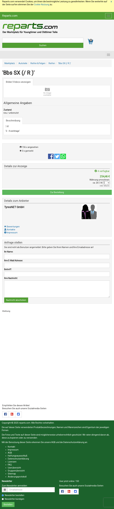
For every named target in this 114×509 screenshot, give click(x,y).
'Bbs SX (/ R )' (64, 63)
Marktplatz (9, 63)
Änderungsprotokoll (17, 476)
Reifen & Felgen (38, 63)
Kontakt (11, 447)
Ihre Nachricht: (11, 278)
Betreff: (8, 269)
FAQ (10, 465)
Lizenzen (12, 462)
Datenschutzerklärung (73, 442)
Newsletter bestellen (13, 495)
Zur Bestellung (57, 192)
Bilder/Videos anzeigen (18, 82)
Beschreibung (13, 120)
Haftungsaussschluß (17, 456)
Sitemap (12, 473)
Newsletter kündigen (13, 499)
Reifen (52, 63)
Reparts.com (10, 15)
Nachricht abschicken (16, 300)
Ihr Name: (8, 252)
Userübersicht (14, 467)
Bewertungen (12, 226)
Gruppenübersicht (16, 470)
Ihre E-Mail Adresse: (13, 260)
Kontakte (9, 229)
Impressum (11, 232)
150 (77, 481)
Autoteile (23, 63)
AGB (53, 442)
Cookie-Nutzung (41, 4)
